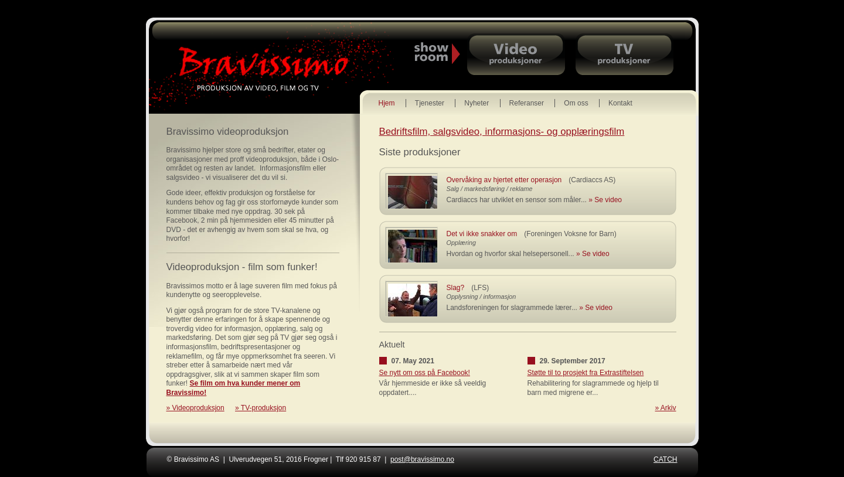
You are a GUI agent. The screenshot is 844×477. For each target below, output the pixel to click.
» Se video (605, 200)
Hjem (387, 103)
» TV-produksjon (260, 408)
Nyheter (476, 103)
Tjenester (429, 103)
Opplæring (461, 242)
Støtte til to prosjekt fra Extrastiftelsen (586, 373)
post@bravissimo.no (422, 459)
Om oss (576, 103)
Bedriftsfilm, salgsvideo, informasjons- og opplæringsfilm (502, 131)
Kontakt (620, 103)
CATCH (665, 459)
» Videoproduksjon (195, 408)
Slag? (456, 288)
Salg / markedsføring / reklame (490, 188)
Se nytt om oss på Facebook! (424, 373)
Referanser (526, 103)
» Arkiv (665, 408)
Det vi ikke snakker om (482, 234)
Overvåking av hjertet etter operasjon (504, 180)
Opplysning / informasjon (481, 296)
